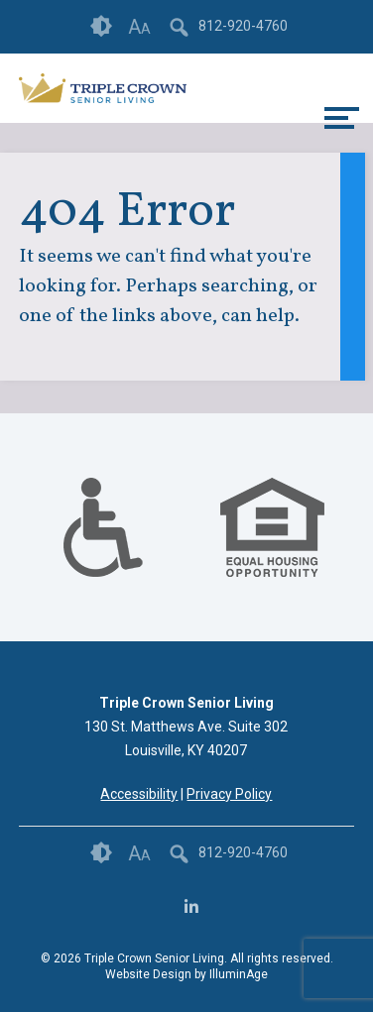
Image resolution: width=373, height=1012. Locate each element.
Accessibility (139, 794)
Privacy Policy (229, 794)
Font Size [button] (139, 27)
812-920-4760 (243, 26)
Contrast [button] (101, 27)
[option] (103, 527)
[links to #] (103, 552)
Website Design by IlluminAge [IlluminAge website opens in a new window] (186, 974)
